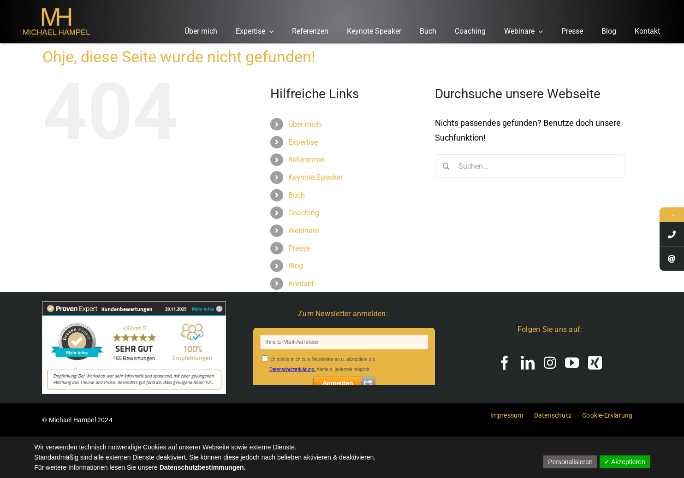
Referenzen (306, 159)
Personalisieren (570, 462)
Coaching (303, 212)
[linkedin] (528, 363)
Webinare (303, 230)
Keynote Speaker (315, 177)
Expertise (303, 142)
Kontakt (301, 283)
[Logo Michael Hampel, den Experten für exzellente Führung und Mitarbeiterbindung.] (56, 7)
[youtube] (572, 363)
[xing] (595, 363)
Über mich (304, 124)
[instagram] (550, 363)
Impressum (506, 415)
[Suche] (446, 165)
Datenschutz (552, 415)
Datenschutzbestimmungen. (203, 467)
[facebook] (505, 363)
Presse (299, 248)
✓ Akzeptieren (624, 462)
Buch (296, 195)
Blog (295, 265)
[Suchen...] (530, 165)
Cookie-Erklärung (607, 415)
